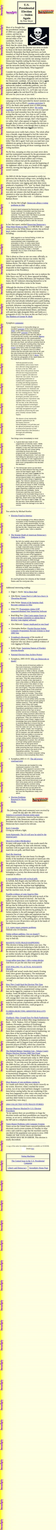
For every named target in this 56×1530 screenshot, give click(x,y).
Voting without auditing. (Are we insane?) (22, 934)
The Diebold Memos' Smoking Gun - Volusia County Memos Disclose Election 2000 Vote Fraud (27, 1052)
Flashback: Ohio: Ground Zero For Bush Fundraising (27, 1018)
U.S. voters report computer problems (21, 927)
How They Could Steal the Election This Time (24, 984)
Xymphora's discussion (20, 637)
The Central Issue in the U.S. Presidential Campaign (28, 1162)
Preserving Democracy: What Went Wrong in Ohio (26, 225)
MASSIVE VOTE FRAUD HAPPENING (23, 943)
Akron (36, 355)
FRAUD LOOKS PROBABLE (18, 841)
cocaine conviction (35, 103)
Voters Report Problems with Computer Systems (25, 1124)
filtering (41, 336)
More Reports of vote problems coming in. (23, 1082)
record (13, 348)
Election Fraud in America (21, 516)
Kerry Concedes (12, 828)
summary (21, 329)
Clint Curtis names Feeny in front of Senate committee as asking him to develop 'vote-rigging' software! (28, 617)
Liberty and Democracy (17, 1168)
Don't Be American (13, 854)
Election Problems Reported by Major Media (18, 799)
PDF (13, 331)
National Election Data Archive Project (26, 655)
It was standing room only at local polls (21, 879)
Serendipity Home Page (38, 1168)
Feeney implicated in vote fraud (36, 624)
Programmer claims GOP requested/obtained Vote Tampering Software (29, 610)
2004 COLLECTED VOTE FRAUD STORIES (25, 1104)
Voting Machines (28, 1156)
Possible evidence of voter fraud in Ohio (22, 894)
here (7, 231)
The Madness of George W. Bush (19, 316)
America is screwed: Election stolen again (22, 815)
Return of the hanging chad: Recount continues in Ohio (27, 603)
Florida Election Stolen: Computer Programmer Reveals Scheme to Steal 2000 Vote (30, 630)
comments (19, 323)
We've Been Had (30, 592)
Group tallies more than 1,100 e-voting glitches (25, 960)
